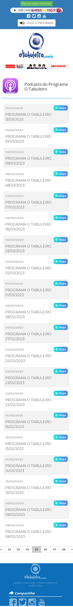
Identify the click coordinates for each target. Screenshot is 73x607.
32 (9, 549)
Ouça (62, 107)
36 (45, 549)
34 (27, 549)
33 (18, 549)
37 (54, 549)
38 (63, 549)
